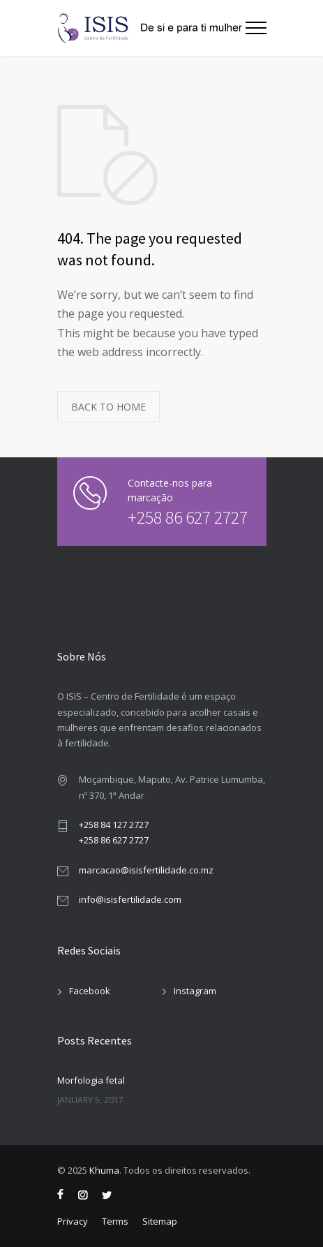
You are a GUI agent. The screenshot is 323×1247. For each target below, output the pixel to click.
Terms (115, 1221)
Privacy (72, 1221)
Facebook (89, 990)
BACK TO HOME (108, 406)
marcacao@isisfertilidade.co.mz (146, 870)
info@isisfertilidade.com (130, 899)
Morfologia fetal (91, 1080)
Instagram (195, 990)
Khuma (104, 1170)
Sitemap (159, 1221)
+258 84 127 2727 (114, 824)
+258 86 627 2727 (181, 517)
